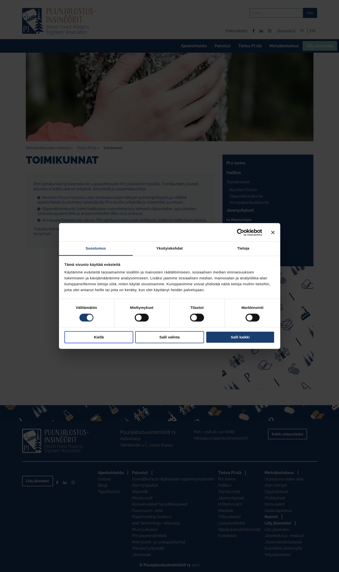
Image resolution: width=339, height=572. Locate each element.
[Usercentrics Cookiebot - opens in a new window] (240, 232)
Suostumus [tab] (96, 248)
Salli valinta (169, 337)
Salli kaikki (240, 337)
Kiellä (99, 337)
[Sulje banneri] (273, 232)
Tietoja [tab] (243, 248)
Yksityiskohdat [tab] (169, 248)
